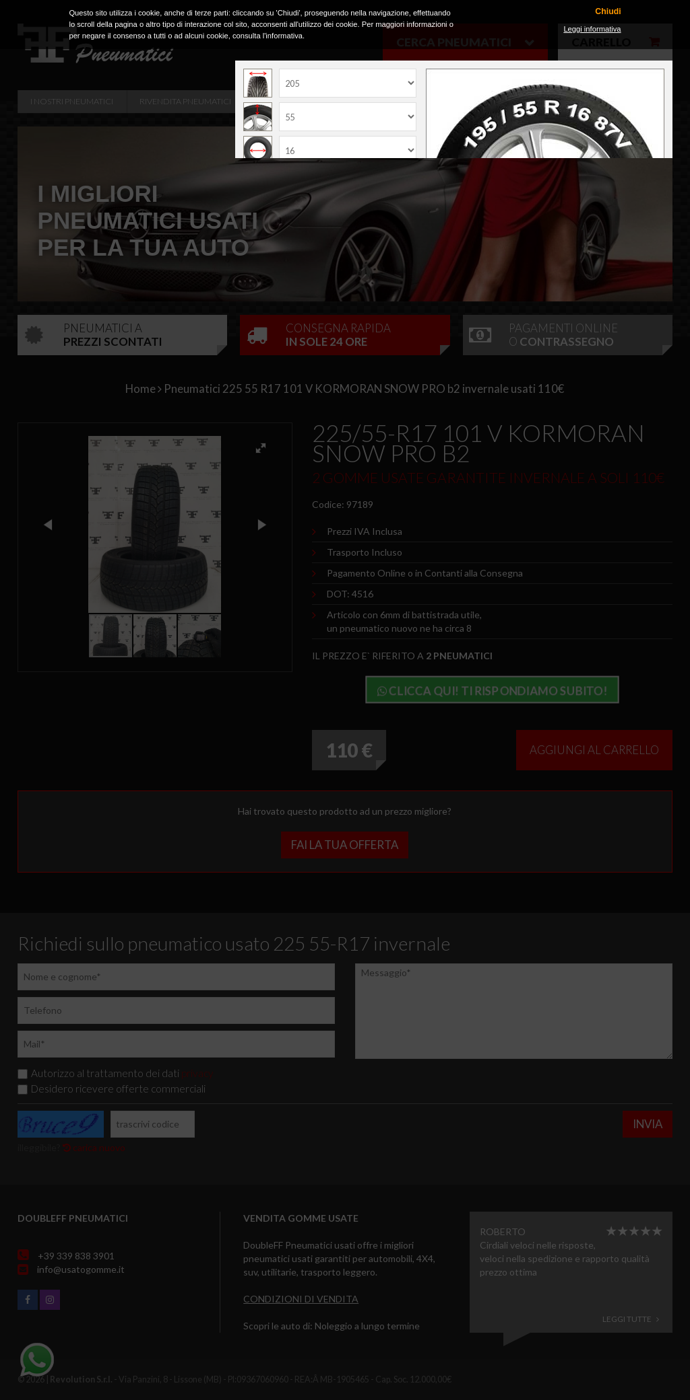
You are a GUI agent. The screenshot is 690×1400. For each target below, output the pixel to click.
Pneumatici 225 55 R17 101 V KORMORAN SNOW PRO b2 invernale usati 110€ (364, 388)
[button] (261, 448)
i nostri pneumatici (71, 101)
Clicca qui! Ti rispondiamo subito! (492, 691)
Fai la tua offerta (344, 845)
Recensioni (473, 101)
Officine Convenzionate (312, 101)
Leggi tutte (630, 1319)
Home (140, 388)
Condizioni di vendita (300, 1298)
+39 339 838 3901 (76, 1255)
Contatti (543, 101)
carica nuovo (94, 1147)
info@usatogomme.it (81, 1269)
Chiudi (608, 11)
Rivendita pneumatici (185, 101)
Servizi (408, 101)
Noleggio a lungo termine (367, 1325)
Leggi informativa (592, 29)
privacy (197, 1073)
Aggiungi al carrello (594, 750)
